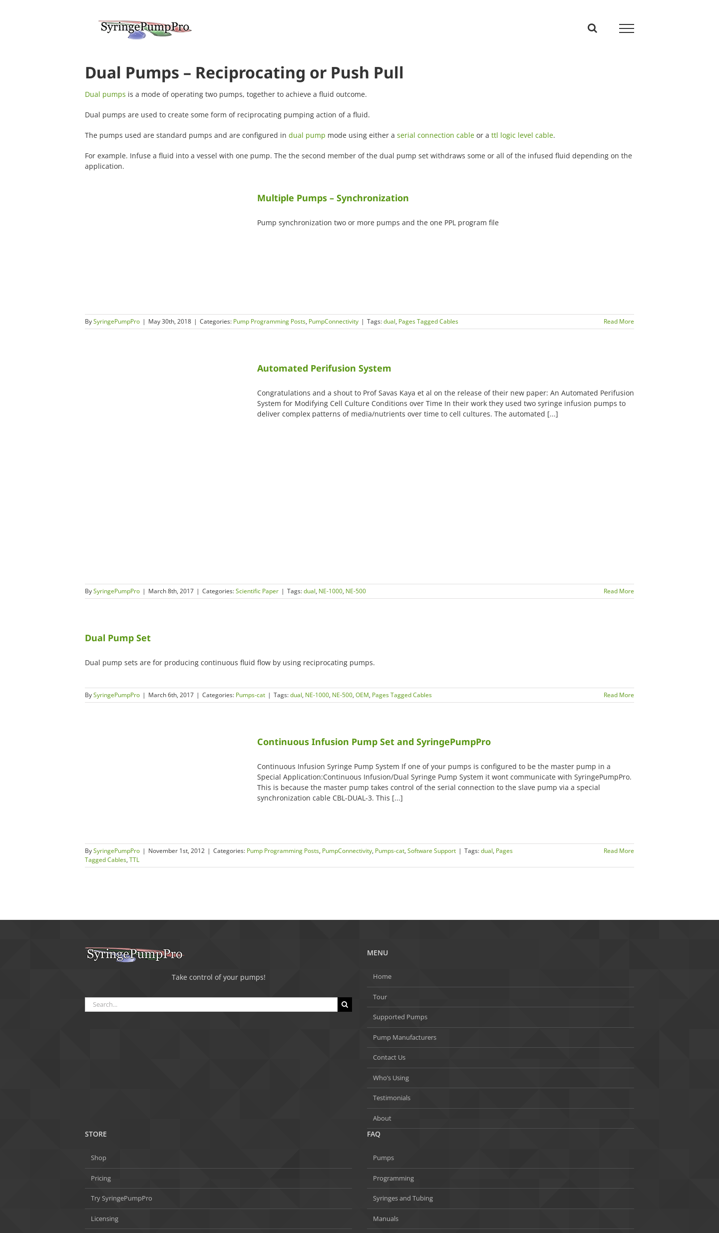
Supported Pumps (400, 1016)
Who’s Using (391, 1077)
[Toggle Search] (592, 28)
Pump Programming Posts (269, 321)
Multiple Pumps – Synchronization (333, 198)
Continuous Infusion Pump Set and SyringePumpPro (374, 742)
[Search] (345, 1004)
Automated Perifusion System (324, 368)
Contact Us (389, 1057)
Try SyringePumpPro (121, 1198)
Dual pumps (105, 94)
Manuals (385, 1218)
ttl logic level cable (522, 135)
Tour (380, 996)
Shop (98, 1157)
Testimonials (391, 1097)
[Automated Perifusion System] (165, 468)
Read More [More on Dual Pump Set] (619, 695)
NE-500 (356, 591)
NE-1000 (331, 591)
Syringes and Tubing (403, 1198)
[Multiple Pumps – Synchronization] (165, 247)
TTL (134, 859)
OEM (362, 695)
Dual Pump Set (118, 638)
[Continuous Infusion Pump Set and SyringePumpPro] (165, 784)
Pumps (383, 1157)
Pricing (101, 1178)
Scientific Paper (257, 591)
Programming (393, 1178)
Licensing (104, 1218)
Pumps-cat (250, 695)
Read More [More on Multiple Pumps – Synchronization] (619, 321)
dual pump (307, 135)
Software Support (431, 850)
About (382, 1118)
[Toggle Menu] (627, 28)
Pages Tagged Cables (428, 321)
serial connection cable (435, 135)
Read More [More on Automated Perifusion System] (619, 591)
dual (389, 321)
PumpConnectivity (334, 321)
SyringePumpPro (116, 321)
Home (382, 976)
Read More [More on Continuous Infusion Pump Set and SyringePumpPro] (619, 850)
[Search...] (211, 1004)
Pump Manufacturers (404, 1037)
